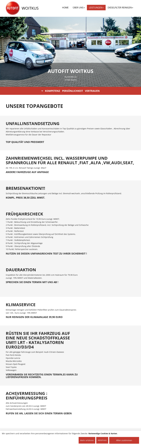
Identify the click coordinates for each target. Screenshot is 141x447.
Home (65, 7)
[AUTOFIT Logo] (13, 8)
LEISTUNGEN (96, 7)
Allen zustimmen (124, 440)
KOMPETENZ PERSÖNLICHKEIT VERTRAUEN (70, 90)
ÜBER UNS (79, 7)
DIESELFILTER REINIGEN (120, 7)
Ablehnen (102, 440)
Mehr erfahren (87, 440)
